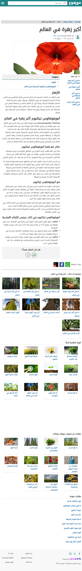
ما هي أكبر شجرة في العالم (73, 103)
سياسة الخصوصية (26, 557)
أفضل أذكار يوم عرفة (73, 541)
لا (28, 255)
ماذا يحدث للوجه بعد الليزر (71, 523)
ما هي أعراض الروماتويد (72, 505)
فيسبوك (61, 264)
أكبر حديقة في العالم (74, 88)
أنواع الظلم (77, 532)
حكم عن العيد (76, 514)
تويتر (55, 264)
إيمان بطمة (56, 35)
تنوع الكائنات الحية (74, 501)
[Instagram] (70, 553)
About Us (29, 562)
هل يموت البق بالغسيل (72, 528)
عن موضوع (28, 553)
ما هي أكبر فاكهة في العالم (76, 96)
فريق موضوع (9, 562)
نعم (34, 255)
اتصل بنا (10, 553)
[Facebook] (79, 553)
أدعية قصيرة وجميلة (73, 519)
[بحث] (64, 3)
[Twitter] (74, 553)
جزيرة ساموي (76, 510)
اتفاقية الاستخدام (7, 557)
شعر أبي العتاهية (74, 537)
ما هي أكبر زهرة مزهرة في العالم (73, 82)
